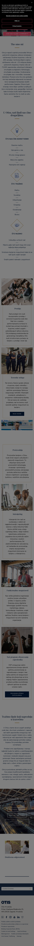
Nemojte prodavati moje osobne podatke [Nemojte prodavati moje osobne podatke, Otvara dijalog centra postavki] (17, 15)
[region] (17, 14)
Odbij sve (17, 21)
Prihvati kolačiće (17, 26)
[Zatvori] (32, 3)
